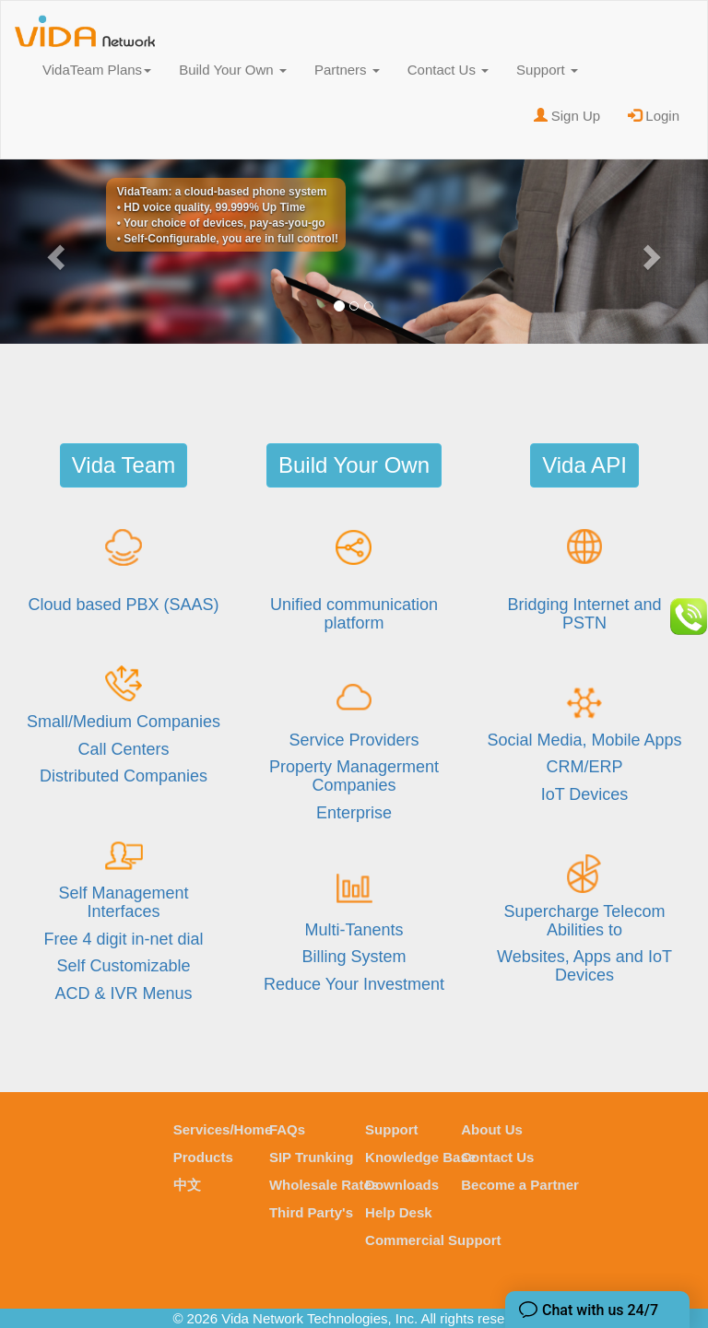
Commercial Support (433, 1240)
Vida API (584, 464)
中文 (187, 1185)
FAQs (287, 1129)
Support (547, 69)
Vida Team (124, 464)
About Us (492, 1129)
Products (203, 1157)
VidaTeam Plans (96, 69)
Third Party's (311, 1212)
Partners (347, 69)
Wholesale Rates (324, 1185)
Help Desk (398, 1212)
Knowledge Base (420, 1157)
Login (653, 115)
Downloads (402, 1185)
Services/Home (223, 1129)
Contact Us (448, 69)
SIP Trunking (311, 1157)
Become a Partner (520, 1185)
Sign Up (567, 115)
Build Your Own (233, 69)
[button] (53, 251)
